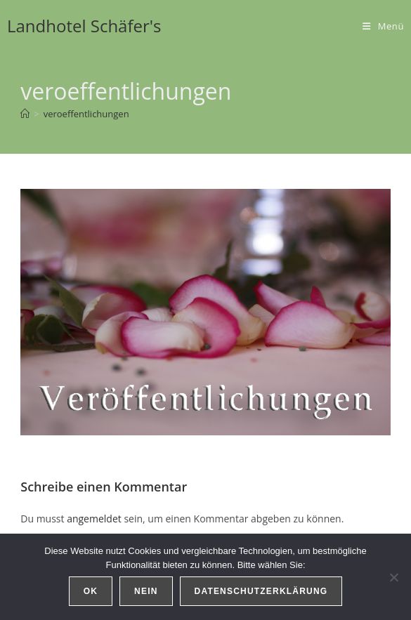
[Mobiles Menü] (383, 26)
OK (91, 591)
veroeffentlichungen (86, 113)
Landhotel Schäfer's (84, 25)
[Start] (25, 113)
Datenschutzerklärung (261, 591)
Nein (145, 591)
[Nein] (393, 577)
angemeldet (94, 518)
